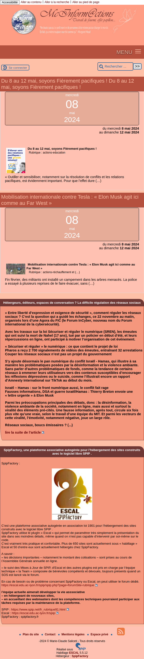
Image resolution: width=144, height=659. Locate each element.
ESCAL (74, 652)
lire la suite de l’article (23, 432)
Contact (48, 634)
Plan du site (29, 634)
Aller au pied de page (85, 2)
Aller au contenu (31, 2)
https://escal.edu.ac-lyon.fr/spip (33, 613)
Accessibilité (10, 2)
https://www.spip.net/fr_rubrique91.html (38, 609)
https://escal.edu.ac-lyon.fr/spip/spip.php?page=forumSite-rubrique (47, 585)
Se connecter (18, 67)
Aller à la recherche (57, 2)
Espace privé (98, 634)
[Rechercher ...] (115, 66)
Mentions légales (71, 634)
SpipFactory (80, 656)
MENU (124, 52)
